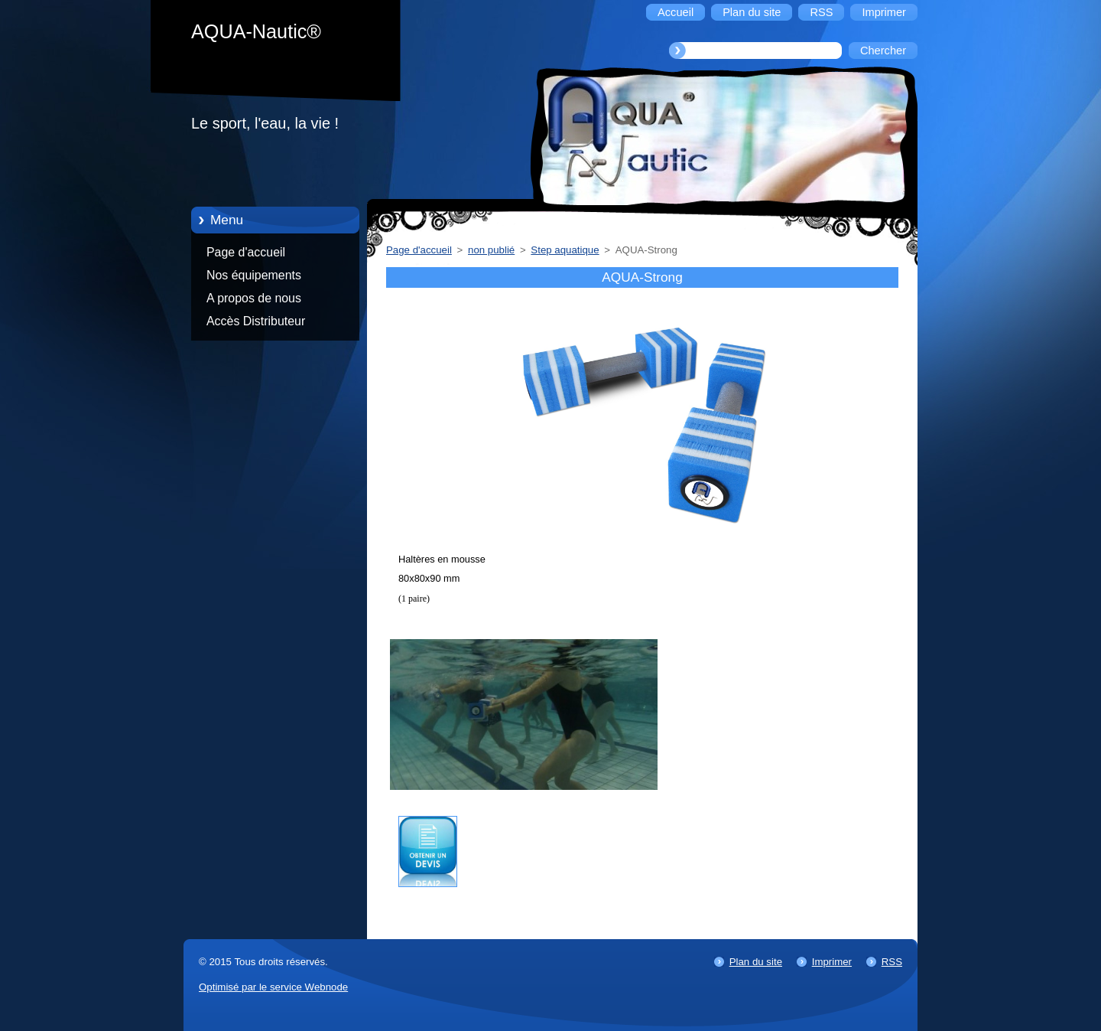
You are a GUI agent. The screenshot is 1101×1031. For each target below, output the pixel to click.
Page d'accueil (245, 252)
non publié (491, 250)
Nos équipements (253, 275)
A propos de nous (253, 298)
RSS (892, 961)
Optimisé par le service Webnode (273, 987)
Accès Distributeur (255, 321)
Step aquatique (565, 250)
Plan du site (755, 961)
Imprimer (832, 961)
